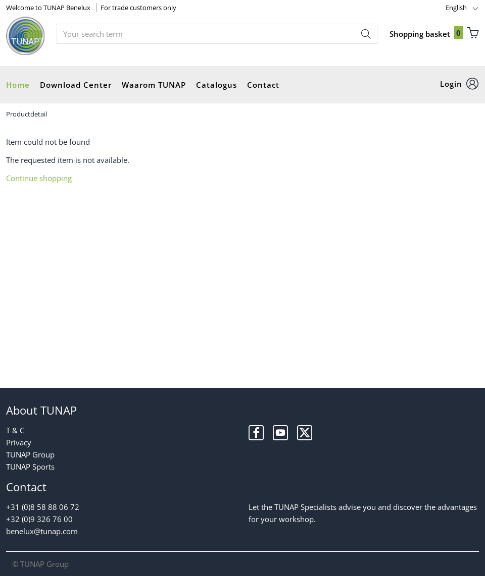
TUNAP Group (30, 454)
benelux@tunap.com (42, 531)
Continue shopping (39, 178)
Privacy (18, 442)
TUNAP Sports (30, 467)
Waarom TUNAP (154, 85)
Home (18, 85)
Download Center (76, 85)
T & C (15, 430)
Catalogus (216, 85)
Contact (263, 85)
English (456, 7)
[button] (459, 84)
